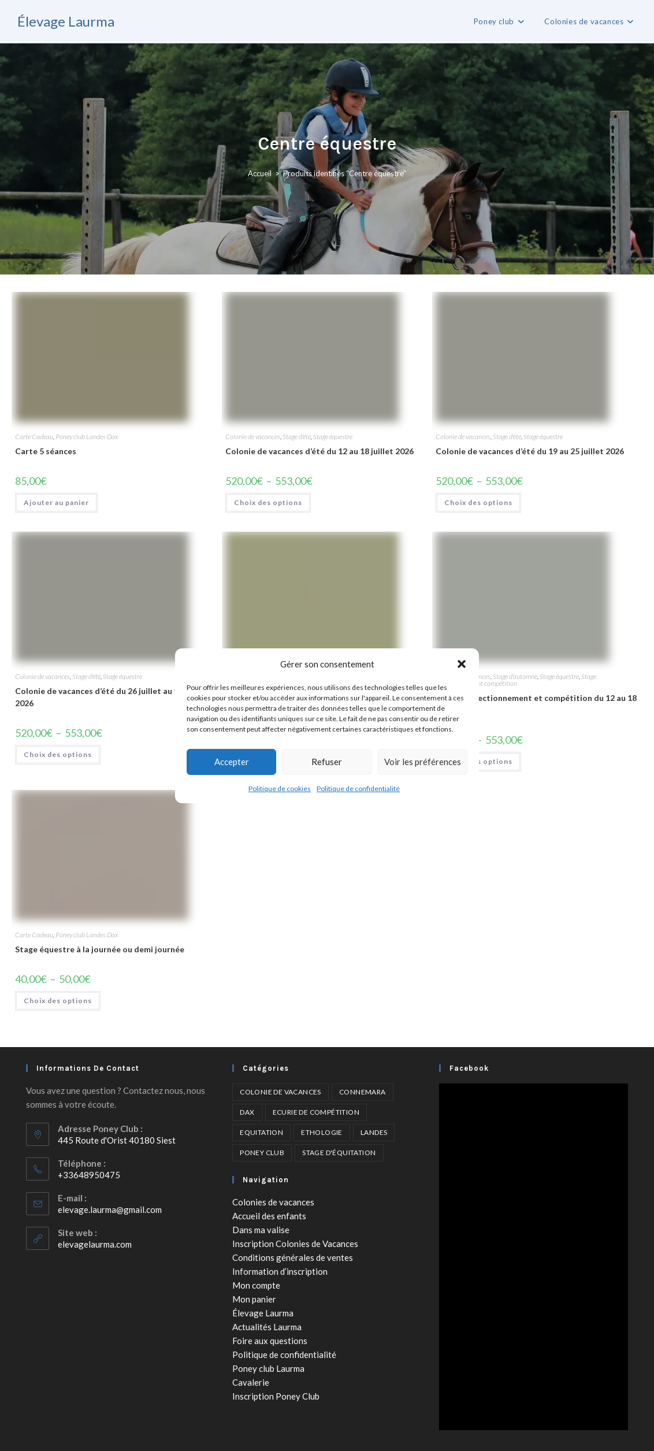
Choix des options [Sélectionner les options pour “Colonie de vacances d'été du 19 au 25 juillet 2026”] (478, 502)
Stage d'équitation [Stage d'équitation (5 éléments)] (339, 1152)
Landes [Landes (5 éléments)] (374, 1132)
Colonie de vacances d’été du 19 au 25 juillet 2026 (530, 451)
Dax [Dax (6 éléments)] (247, 1112)
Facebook (469, 1068)
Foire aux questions (269, 1340)
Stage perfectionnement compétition (516, 680)
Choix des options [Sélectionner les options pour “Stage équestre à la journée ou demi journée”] (58, 1000)
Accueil (260, 173)
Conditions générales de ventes (292, 1257)
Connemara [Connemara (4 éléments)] (362, 1092)
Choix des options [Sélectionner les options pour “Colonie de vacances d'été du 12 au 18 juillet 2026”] (268, 502)
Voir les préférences (422, 761)
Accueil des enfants (269, 1216)
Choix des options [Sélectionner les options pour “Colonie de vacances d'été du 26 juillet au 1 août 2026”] (58, 754)
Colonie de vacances (252, 436)
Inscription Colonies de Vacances (295, 1243)
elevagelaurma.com (95, 1244)
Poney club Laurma (268, 1368)
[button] (461, 664)
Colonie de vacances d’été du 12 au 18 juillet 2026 (319, 451)
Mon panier (254, 1299)
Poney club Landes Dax (86, 436)
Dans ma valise (260, 1229)
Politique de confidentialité (358, 788)
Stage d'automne (515, 676)
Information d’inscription (280, 1271)
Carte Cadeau (34, 436)
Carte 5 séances (45, 451)
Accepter (231, 761)
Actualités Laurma (267, 1327)
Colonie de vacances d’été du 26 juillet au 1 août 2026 (107, 697)
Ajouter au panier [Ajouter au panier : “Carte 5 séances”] (56, 502)
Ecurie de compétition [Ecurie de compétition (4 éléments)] (316, 1112)
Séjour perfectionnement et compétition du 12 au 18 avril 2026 (536, 704)
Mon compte (256, 1285)
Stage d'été (297, 436)
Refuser (326, 761)
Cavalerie (250, 1382)
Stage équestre (332, 436)
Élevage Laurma (65, 21)
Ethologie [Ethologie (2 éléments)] (322, 1132)
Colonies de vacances (273, 1202)
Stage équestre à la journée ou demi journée (99, 949)
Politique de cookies (279, 788)
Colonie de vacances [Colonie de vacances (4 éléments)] (280, 1092)
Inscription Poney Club (275, 1396)
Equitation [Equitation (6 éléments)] (261, 1132)
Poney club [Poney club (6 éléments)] (262, 1152)
